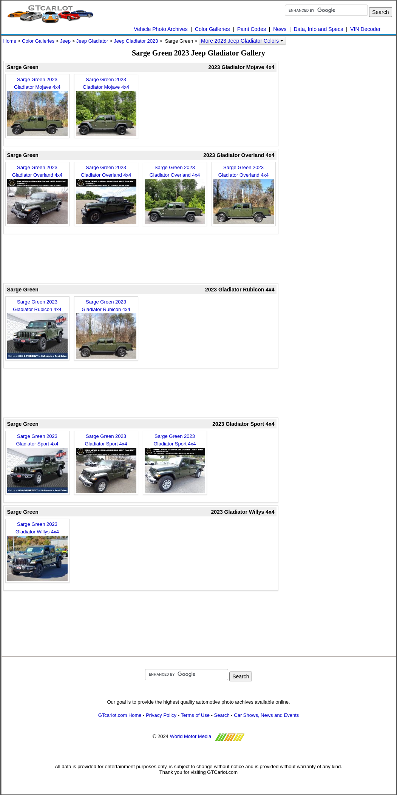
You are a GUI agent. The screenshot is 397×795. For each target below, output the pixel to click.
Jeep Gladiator (92, 41)
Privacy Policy (161, 715)
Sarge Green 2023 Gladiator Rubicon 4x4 (37, 329)
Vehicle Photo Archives (160, 29)
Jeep (65, 41)
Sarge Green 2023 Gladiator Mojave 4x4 (37, 106)
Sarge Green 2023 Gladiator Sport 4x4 (37, 463)
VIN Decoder (365, 29)
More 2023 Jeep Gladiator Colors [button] (242, 41)
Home (10, 41)
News (279, 29)
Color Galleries (212, 29)
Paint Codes (251, 29)
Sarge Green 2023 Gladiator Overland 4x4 (37, 194)
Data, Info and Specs (318, 29)
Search (222, 715)
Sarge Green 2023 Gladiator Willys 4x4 (37, 551)
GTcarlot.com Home (120, 715)
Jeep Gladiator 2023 (136, 41)
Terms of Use (195, 715)
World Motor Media (191, 736)
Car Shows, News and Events (266, 715)
